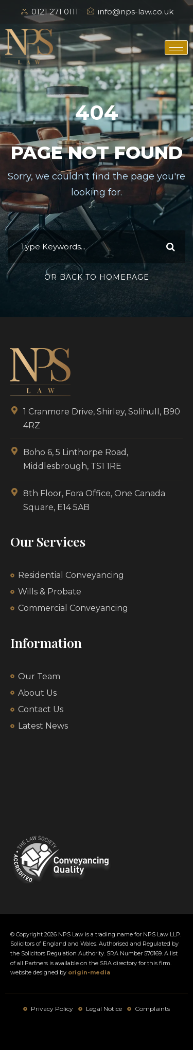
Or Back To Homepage (96, 277)
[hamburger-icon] (176, 47)
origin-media (89, 972)
